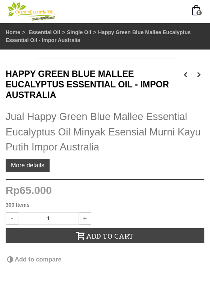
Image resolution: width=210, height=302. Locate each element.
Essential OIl (44, 32)
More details (27, 165)
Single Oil (79, 32)
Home (13, 32)
